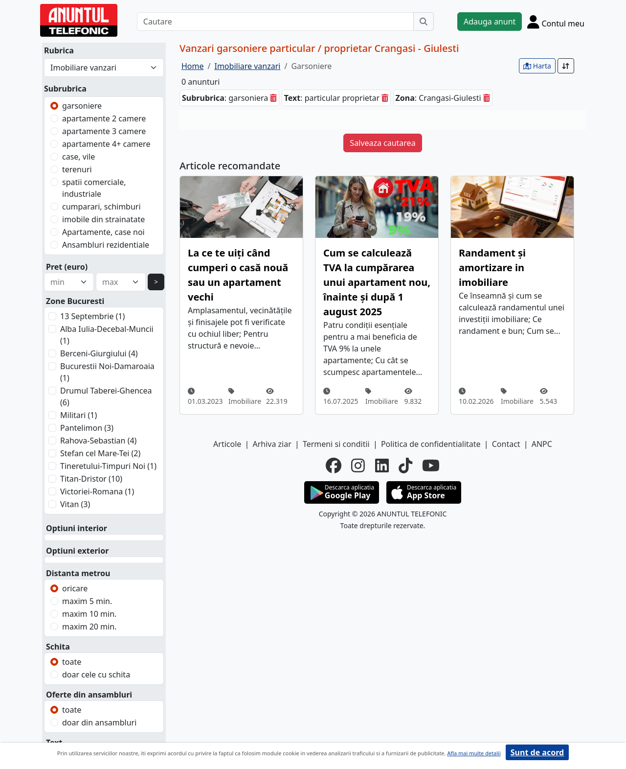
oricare (75, 588)
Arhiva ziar (271, 444)
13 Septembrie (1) (92, 316)
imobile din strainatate (103, 219)
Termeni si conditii (336, 444)
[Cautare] (275, 21)
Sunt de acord (537, 752)
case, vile (78, 156)
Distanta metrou (78, 573)
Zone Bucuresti (75, 301)
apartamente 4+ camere (106, 144)
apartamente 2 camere (104, 118)
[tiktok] (405, 465)
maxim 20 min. (89, 626)
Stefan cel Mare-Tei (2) (100, 453)
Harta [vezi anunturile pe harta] (537, 65)
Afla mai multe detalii (473, 753)
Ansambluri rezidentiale (105, 244)
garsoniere (82, 105)
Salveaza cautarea (382, 143)
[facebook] (333, 465)
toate (71, 661)
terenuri (77, 169)
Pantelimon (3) (86, 427)
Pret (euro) (67, 266)
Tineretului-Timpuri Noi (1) (108, 466)
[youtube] (431, 465)
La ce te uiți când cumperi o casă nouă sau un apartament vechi (238, 274)
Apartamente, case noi (103, 232)
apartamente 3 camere (104, 131)
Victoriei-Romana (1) (97, 491)
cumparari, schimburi (101, 206)
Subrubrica (65, 88)
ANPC (542, 444)
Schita (58, 646)
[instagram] (358, 465)
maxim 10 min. (89, 613)
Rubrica (59, 50)
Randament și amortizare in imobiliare (492, 267)
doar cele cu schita (96, 674)
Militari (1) (78, 415)
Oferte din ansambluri (89, 694)
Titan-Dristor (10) (91, 478)
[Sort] (566, 65)
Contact (506, 444)
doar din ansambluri (99, 722)
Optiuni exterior (77, 550)
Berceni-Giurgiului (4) (99, 353)
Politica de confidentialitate (431, 444)
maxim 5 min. (87, 601)
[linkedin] (382, 465)
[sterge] (273, 98)
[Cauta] (423, 21)
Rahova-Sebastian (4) (98, 440)
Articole (227, 444)
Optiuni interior (76, 528)
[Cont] (555, 21)
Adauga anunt (489, 21)
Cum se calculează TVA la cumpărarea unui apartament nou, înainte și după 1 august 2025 (376, 282)
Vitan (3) (75, 504)
